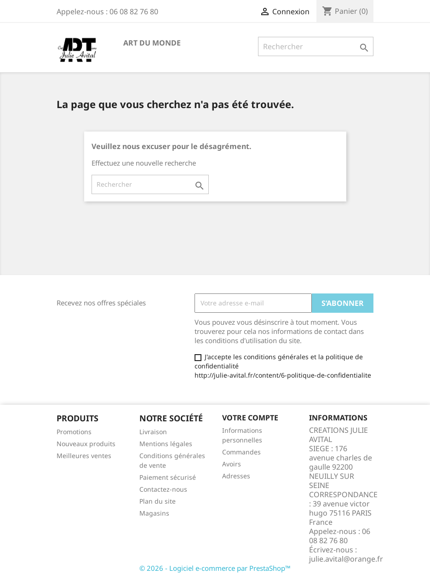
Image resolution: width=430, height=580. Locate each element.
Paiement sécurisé (167, 477)
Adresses (236, 475)
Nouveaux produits (86, 443)
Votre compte (250, 418)
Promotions (74, 431)
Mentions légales (165, 443)
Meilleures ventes (84, 455)
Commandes (241, 452)
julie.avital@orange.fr (346, 559)
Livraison (153, 431)
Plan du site (157, 501)
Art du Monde (152, 43)
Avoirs (231, 463)
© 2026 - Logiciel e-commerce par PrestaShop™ (215, 568)
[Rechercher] (315, 46)
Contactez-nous (163, 489)
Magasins (154, 513)
